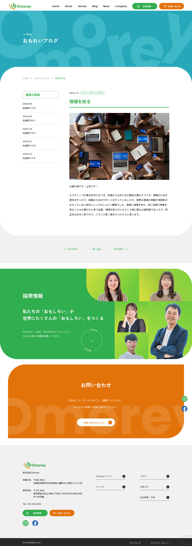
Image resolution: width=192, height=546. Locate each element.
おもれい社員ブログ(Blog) (93, 93)
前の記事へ (73, 249)
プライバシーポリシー (160, 543)
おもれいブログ (41, 78)
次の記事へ (119, 249)
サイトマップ (135, 543)
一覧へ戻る (96, 249)
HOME (26, 78)
